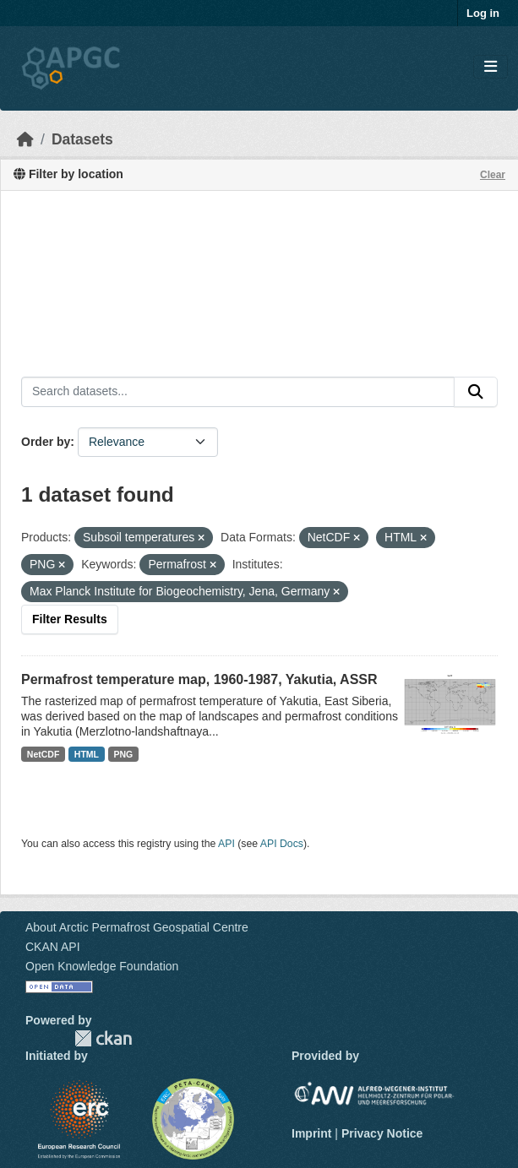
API (226, 844)
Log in (482, 13)
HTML (86, 754)
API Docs (281, 844)
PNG (124, 754)
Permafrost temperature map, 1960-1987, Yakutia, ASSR (199, 679)
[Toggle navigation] (490, 67)
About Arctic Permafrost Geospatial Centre (136, 927)
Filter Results (69, 619)
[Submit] (476, 392)
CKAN (103, 1038)
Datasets (82, 139)
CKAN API (52, 946)
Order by (45, 441)
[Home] (25, 139)
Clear (492, 175)
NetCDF (43, 754)
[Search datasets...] (238, 392)
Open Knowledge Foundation (101, 966)
